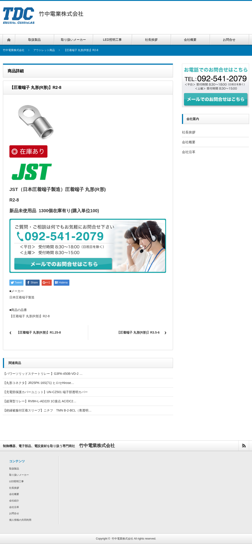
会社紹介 (14, 500)
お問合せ (14, 513)
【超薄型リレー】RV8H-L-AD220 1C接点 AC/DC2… (39, 401)
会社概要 (188, 142)
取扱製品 (14, 468)
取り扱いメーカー (19, 474)
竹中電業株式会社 (122, 538)
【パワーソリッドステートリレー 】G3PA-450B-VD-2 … (43, 373)
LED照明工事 (16, 481)
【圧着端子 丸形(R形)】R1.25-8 (38, 332)
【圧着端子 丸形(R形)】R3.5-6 (138, 332)
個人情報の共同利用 (20, 519)
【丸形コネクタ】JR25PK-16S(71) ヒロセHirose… (38, 383)
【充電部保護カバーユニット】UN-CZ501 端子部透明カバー (45, 392)
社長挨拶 (188, 132)
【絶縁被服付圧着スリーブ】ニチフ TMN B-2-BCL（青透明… (47, 410)
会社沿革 (188, 152)
